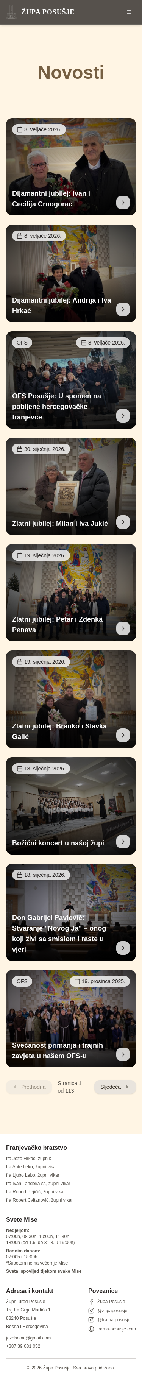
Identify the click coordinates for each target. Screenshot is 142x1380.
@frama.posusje (109, 1320)
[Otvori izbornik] (129, 12)
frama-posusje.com (112, 1329)
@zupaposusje (108, 1311)
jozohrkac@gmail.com (28, 1338)
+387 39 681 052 (23, 1346)
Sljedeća (115, 1087)
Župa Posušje (106, 1302)
